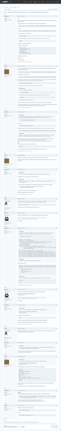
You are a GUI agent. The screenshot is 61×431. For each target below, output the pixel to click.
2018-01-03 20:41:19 (21, 66)
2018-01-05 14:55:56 (21, 289)
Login (18, 7)
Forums (35, 1)
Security (48, 1)
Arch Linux (6, 2)
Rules (7, 7)
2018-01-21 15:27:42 (21, 405)
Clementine (24, 192)
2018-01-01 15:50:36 (21, 16)
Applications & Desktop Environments (17, 12)
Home (25, 1)
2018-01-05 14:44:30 (21, 228)
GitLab (43, 1)
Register (14, 7)
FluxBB (56, 427)
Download (57, 1)
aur (18, 300)
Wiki (39, 1)
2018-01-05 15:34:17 (21, 342)
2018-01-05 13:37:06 (21, 169)
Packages (30, 1)
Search (11, 7)
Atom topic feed (54, 425)
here (47, 157)
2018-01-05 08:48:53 (21, 155)
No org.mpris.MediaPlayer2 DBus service (38, 12)
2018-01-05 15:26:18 (21, 328)
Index (4, 7)
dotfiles (20, 300)
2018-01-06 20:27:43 (21, 356)
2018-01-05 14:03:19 (21, 198)
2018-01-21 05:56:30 (21, 390)
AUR (52, 1)
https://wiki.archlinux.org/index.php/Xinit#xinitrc (26, 293)
